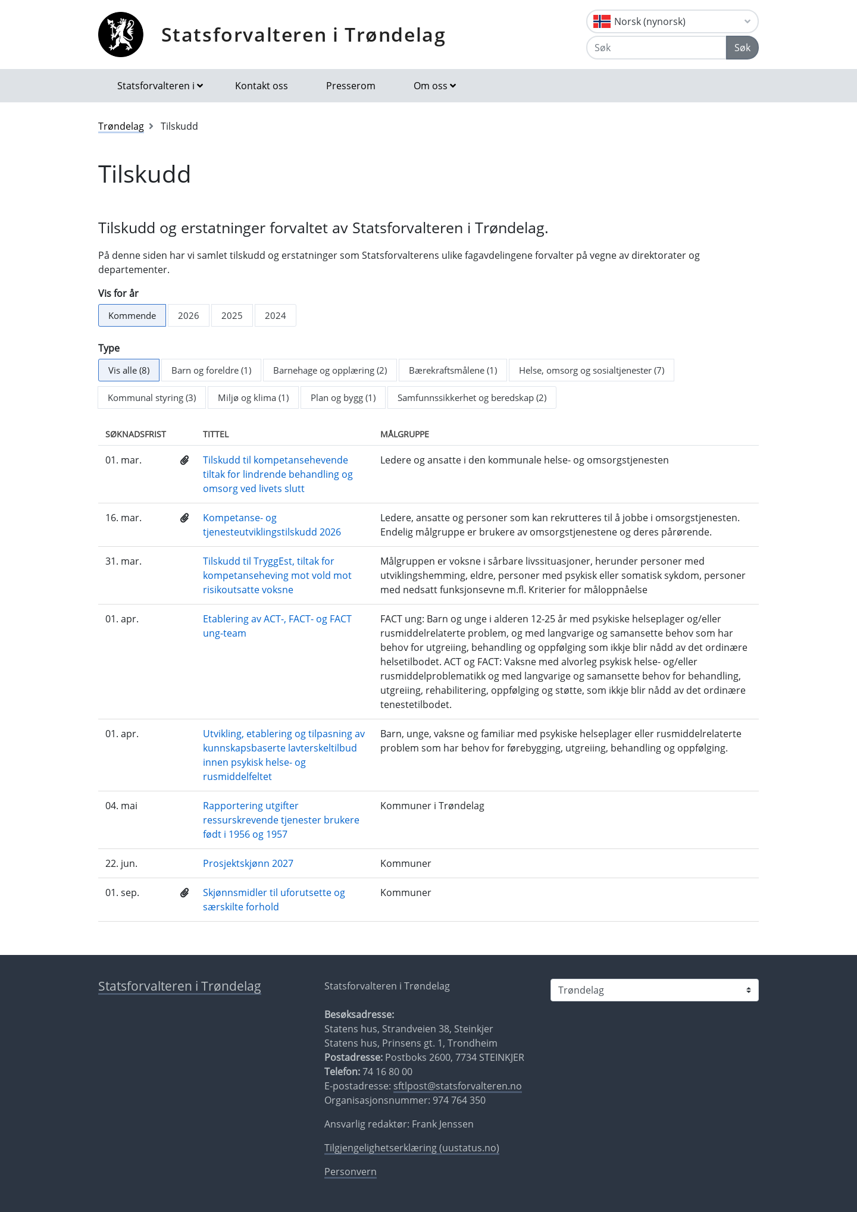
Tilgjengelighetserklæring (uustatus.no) (411, 1147)
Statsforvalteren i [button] (156, 85)
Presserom (351, 85)
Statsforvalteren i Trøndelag (303, 34)
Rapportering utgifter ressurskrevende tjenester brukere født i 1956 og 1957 (281, 820)
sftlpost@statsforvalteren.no (457, 1085)
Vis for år (118, 293)
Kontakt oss (261, 85)
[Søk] (656, 47)
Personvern (350, 1171)
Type (109, 348)
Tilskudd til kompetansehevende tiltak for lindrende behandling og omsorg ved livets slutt (278, 474)
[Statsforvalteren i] (655, 990)
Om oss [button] (431, 85)
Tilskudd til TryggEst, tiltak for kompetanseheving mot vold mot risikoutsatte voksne (277, 575)
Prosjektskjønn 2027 (248, 863)
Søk (742, 47)
